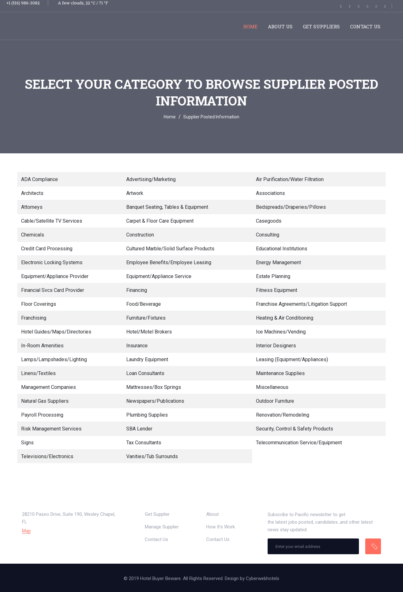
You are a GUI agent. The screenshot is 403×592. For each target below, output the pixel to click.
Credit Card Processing (46, 249)
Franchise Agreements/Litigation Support (301, 304)
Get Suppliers (321, 26)
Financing (136, 290)
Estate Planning (273, 276)
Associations (270, 193)
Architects (32, 193)
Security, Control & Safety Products (294, 429)
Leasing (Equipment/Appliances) (292, 359)
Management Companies (48, 387)
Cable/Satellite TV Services (51, 221)
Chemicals (32, 235)
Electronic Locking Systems (51, 262)
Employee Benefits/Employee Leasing (168, 262)
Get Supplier (157, 514)
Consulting (267, 235)
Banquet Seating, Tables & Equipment (167, 207)
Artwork (134, 193)
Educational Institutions (281, 249)
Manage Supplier (162, 527)
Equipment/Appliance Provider (54, 276)
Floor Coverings (38, 304)
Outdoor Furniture (275, 401)
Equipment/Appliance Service (158, 276)
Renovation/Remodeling (282, 415)
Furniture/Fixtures (146, 318)
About (212, 514)
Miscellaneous (272, 387)
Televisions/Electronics (47, 456)
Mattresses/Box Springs (153, 387)
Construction (140, 235)
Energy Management (278, 262)
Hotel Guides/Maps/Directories (56, 332)
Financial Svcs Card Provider (52, 290)
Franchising (33, 318)
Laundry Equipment (147, 359)
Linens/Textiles (38, 373)
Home (250, 26)
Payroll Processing (42, 415)
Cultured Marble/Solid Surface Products (170, 249)
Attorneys (32, 207)
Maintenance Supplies (280, 373)
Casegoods (268, 221)
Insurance (137, 346)
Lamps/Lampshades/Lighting (54, 359)
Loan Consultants (145, 373)
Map (26, 531)
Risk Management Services (51, 429)
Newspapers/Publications (155, 401)
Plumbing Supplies (147, 415)
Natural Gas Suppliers (45, 401)
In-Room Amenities (42, 346)
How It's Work (220, 527)
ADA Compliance (39, 179)
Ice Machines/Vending (281, 332)
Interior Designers (276, 346)
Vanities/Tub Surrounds (152, 456)
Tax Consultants (143, 443)
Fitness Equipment (276, 290)
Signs (27, 443)
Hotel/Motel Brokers (149, 332)
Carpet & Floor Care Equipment (160, 221)
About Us (280, 26)
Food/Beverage (143, 304)
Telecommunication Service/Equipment (299, 443)
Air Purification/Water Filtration (290, 179)
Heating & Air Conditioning (284, 318)
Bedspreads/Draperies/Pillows (291, 207)
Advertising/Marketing (151, 179)
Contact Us (365, 26)
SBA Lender (139, 429)
